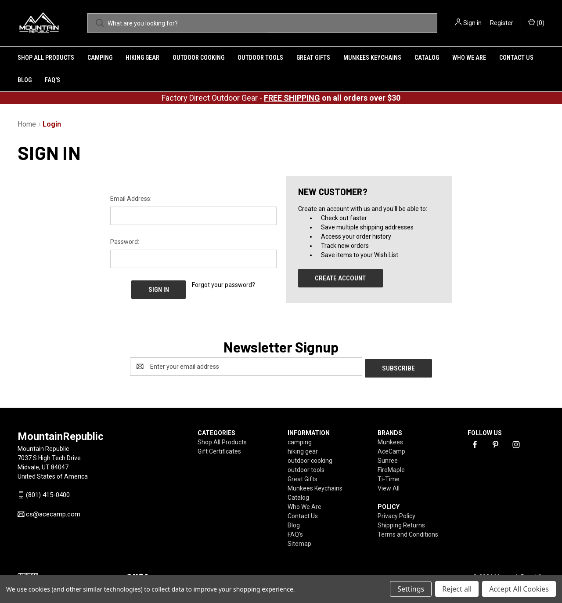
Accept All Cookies (519, 589)
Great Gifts (313, 57)
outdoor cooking (198, 57)
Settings (410, 589)
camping (99, 57)
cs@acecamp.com (53, 512)
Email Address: (130, 198)
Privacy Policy (396, 514)
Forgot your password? (223, 284)
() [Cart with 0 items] (536, 22)
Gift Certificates (219, 449)
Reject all (457, 589)
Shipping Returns (401, 523)
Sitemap (299, 541)
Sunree (388, 458)
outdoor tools (260, 57)
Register (501, 22)
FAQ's (52, 80)
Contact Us (516, 57)
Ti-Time (389, 477)
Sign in (472, 22)
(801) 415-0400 (48, 493)
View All (389, 486)
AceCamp (391, 449)
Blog (25, 80)
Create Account (340, 278)
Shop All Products (46, 57)
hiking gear (142, 57)
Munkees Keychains (372, 57)
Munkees (390, 440)
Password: (124, 241)
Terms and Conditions (408, 532)
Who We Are (469, 57)
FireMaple (391, 468)
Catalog (426, 57)
